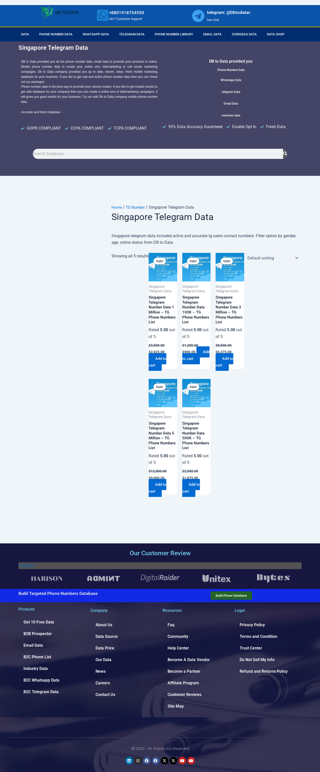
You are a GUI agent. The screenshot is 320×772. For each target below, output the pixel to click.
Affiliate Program (183, 683)
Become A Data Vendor (189, 659)
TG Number (136, 207)
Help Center (178, 648)
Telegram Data (132, 34)
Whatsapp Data (96, 34)
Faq (171, 624)
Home (116, 207)
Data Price (105, 648)
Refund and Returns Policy (264, 671)
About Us (104, 624)
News (101, 671)
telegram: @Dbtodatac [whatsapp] (228, 12)
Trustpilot (26, 565)
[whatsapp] (102, 15)
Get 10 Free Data (39, 622)
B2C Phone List (37, 657)
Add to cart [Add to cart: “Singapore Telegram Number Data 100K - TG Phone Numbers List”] (192, 364)
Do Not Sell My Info (257, 659)
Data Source (107, 636)
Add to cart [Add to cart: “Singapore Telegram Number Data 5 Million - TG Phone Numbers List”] (158, 492)
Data (25, 34)
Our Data (103, 659)
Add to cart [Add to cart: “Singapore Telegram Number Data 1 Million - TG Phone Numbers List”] (158, 364)
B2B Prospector (38, 633)
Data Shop (275, 34)
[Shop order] (272, 258)
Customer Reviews (184, 694)
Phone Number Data (56, 34)
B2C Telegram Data (41, 691)
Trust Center (251, 648)
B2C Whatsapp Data (41, 680)
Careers (103, 683)
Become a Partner (184, 671)
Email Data (212, 34)
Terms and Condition (258, 636)
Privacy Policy (252, 624)
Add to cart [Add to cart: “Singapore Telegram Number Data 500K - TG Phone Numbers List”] (192, 492)
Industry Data (36, 668)
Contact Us (105, 694)
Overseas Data (244, 34)
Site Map (176, 706)
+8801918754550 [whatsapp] (126, 12)
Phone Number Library (174, 34)
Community (178, 636)
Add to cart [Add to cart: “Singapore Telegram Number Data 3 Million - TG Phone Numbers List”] (225, 364)
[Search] (285, 154)
